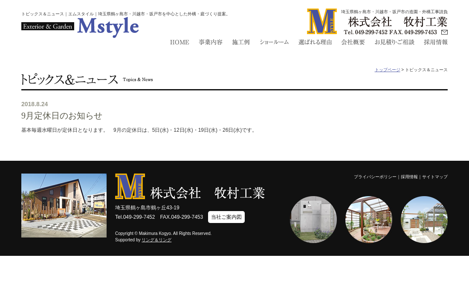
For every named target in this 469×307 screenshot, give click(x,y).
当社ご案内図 (226, 217)
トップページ (387, 69)
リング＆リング (156, 239)
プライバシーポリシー (375, 176)
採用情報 (409, 176)
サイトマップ (435, 176)
